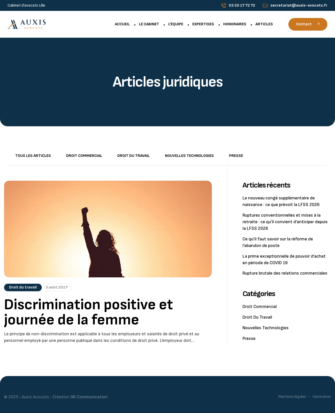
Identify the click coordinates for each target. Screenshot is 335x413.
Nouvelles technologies (189, 155)
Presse (236, 155)
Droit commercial (84, 155)
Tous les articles (33, 155)
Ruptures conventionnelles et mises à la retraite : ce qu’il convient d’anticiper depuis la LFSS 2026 (285, 222)
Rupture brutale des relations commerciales (285, 273)
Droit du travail (133, 155)
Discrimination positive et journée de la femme (88, 312)
